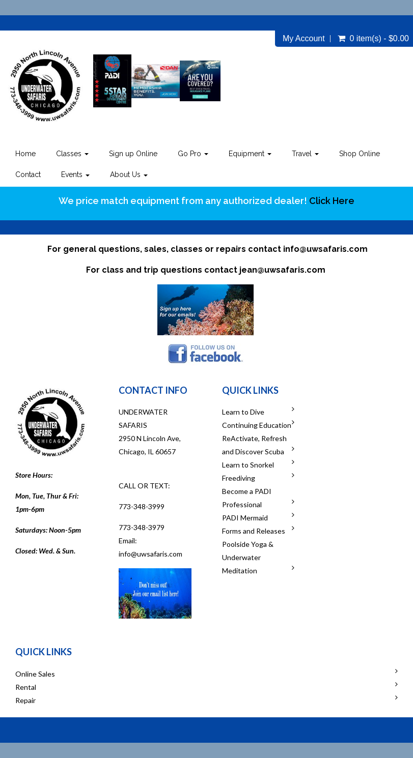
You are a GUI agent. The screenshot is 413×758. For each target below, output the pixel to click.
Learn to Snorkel (248, 464)
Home (25, 154)
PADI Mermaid (245, 517)
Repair (25, 700)
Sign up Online (133, 154)
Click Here (331, 200)
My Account (304, 38)
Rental (25, 687)
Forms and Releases (253, 531)
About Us (129, 174)
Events (75, 174)
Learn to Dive (243, 411)
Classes (72, 154)
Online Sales (35, 673)
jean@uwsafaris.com (282, 270)
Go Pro (193, 154)
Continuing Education (256, 425)
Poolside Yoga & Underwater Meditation (247, 557)
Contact (28, 174)
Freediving (238, 478)
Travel (305, 154)
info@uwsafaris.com (325, 249)
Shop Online (359, 154)
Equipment (250, 154)
